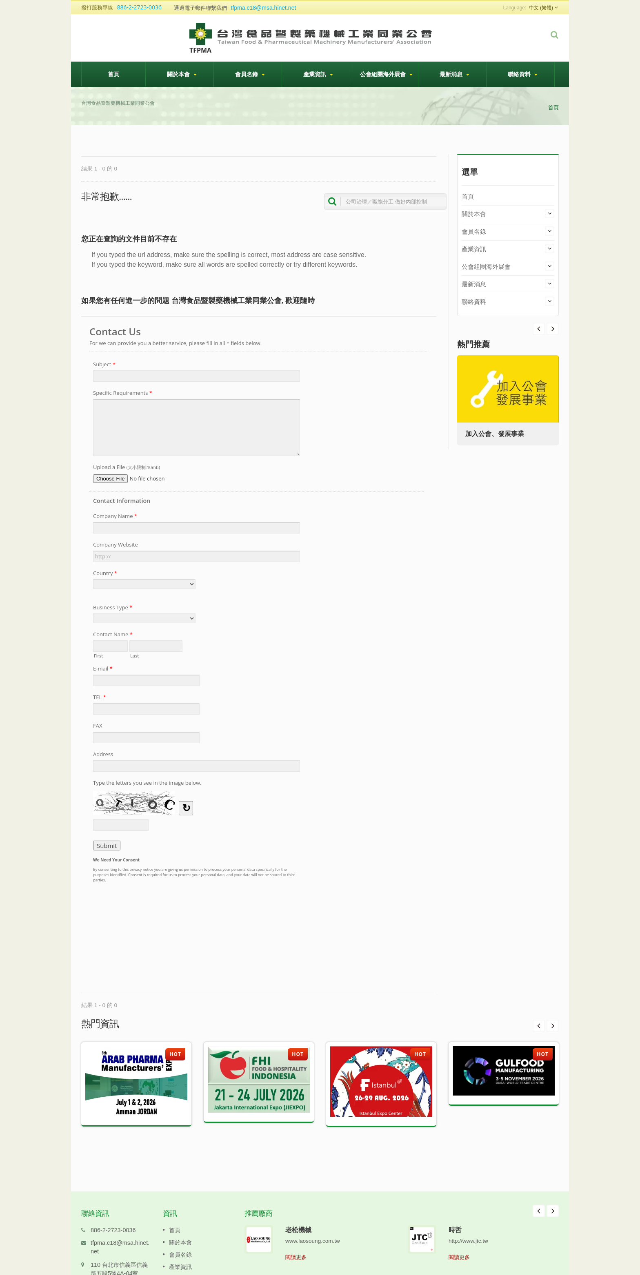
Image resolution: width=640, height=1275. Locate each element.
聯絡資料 (522, 74)
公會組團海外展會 (386, 74)
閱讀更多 (296, 1245)
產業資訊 (318, 74)
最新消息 (454, 74)
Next (539, 329)
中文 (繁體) (541, 8)
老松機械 (298, 1217)
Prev (553, 329)
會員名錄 (250, 74)
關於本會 (181, 74)
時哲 (455, 1217)
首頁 (113, 74)
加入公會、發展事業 (494, 433)
